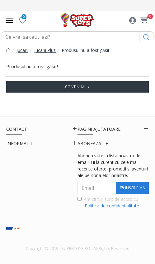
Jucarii (22, 50)
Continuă (75, 86)
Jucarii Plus (45, 50)
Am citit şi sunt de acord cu (109, 202)
